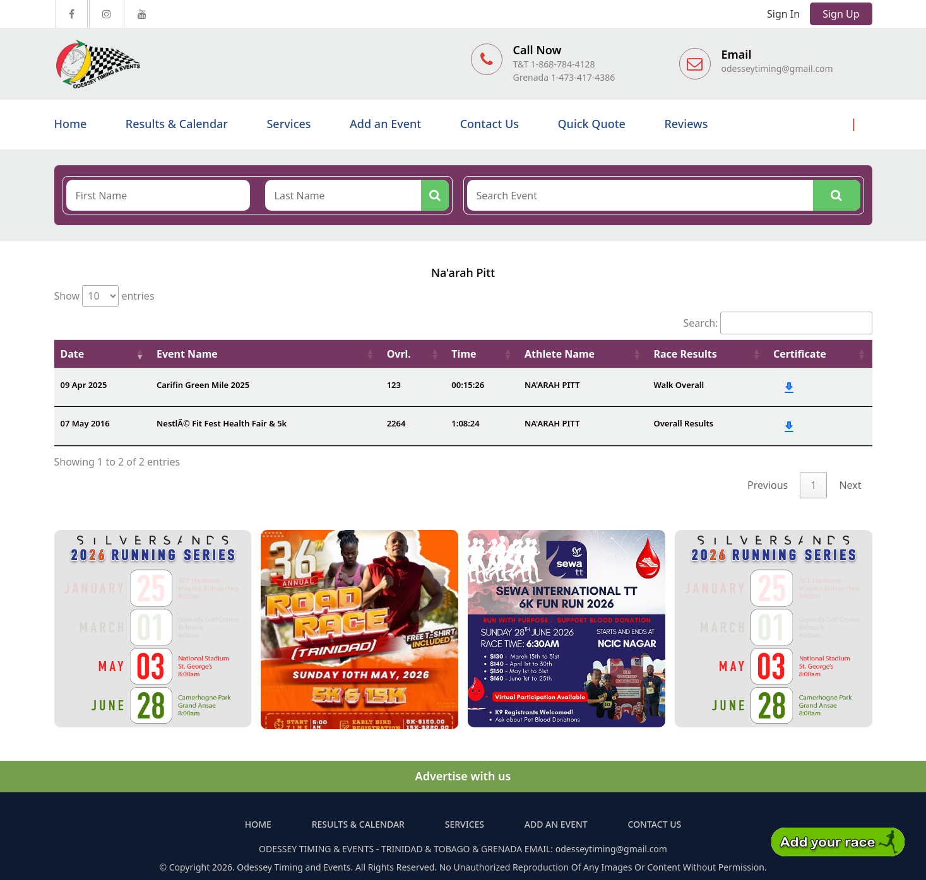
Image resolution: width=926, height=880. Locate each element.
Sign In (783, 14)
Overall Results (683, 423)
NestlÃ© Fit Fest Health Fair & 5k (222, 423)
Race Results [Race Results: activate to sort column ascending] (684, 354)
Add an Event (385, 123)
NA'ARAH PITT (552, 384)
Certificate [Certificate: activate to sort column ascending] (799, 354)
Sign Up (840, 14)
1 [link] (813, 485)
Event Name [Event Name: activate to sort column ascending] (187, 354)
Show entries (104, 296)
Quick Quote (591, 123)
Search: (778, 323)
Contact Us (489, 123)
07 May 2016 (85, 423)
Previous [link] (767, 485)
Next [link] (850, 485)
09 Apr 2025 (84, 384)
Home (70, 123)
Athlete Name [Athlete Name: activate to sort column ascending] (560, 354)
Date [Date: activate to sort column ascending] (73, 354)
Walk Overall (678, 384)
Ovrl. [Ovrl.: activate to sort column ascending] (399, 354)
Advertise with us (463, 775)
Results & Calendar (177, 123)
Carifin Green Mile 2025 (203, 384)
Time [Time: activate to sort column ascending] (463, 354)
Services (288, 123)
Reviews (686, 123)
